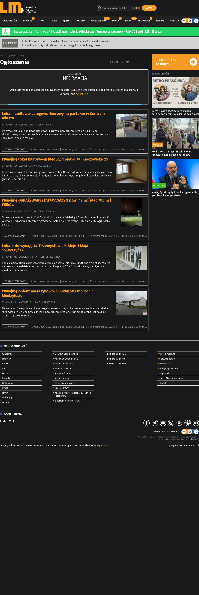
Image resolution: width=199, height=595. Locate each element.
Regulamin (164, 373)
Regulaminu (102, 445)
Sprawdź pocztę (167, 358)
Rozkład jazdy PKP (116, 363)
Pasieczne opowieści (65, 383)
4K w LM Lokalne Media (66, 354)
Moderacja (164, 363)
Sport (42, 20)
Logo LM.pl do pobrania (171, 378)
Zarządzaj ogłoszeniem (106, 149)
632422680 (55, 257)
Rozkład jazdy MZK (116, 354)
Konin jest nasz (62, 378)
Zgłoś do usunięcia (136, 149)
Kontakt (163, 383)
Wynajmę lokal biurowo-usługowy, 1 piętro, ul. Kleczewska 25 (55, 159)
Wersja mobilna (167, 354)
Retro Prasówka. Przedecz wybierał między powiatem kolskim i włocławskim (66, 41)
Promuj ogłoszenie (76, 149)
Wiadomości (10, 20)
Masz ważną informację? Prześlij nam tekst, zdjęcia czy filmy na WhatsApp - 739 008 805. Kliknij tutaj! (88, 31)
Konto (174, 20)
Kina (54, 20)
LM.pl (2, 55)
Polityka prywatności (169, 368)
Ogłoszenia (98, 20)
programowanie (177, 445)
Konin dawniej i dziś (64, 363)
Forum (160, 20)
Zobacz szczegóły (14, 149)
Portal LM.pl (7, 421)
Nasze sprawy (62, 388)
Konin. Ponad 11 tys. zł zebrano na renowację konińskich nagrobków (61, 45)
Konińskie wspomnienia (66, 358)
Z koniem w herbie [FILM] (67, 400)
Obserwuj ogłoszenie (46, 149)
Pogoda (80, 20)
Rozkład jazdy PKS (116, 358)
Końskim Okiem (62, 373)
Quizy (66, 20)
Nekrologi (144, 20)
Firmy (128, 20)
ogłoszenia (82, 93)
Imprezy (27, 20)
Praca (115, 20)
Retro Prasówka (63, 368)
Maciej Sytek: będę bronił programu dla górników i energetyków (174, 194)
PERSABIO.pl (192, 445)
